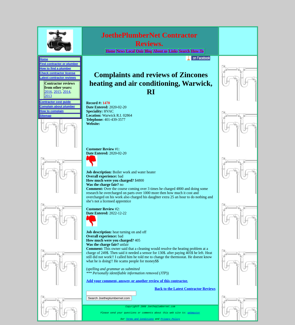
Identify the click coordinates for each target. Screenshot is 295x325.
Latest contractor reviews (58, 77)
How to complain (52, 111)
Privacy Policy (170, 319)
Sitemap (45, 115)
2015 (57, 92)
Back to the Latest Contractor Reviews (185, 289)
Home (44, 59)
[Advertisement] (147, 12)
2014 (66, 92)
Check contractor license (57, 73)
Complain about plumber (57, 106)
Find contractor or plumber (59, 63)
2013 (48, 96)
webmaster (194, 313)
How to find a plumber (55, 68)
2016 (48, 92)
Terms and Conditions (140, 319)
